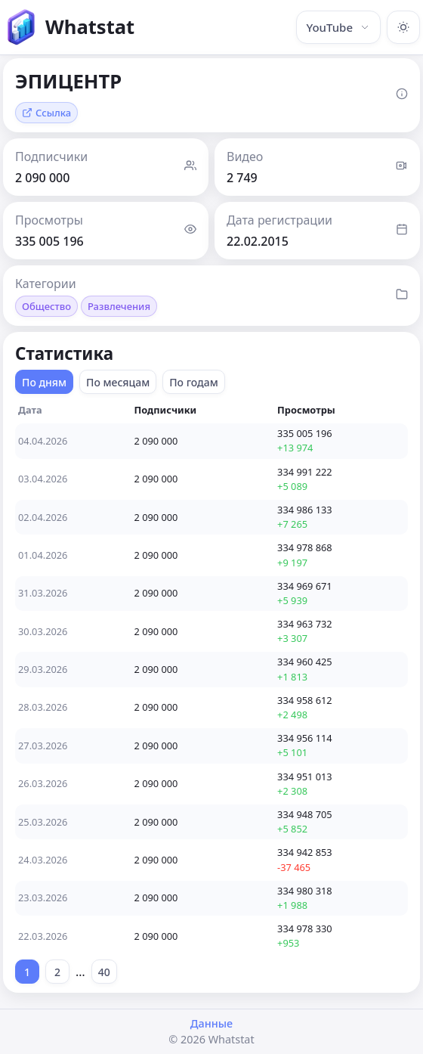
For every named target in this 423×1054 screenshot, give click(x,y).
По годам (193, 382)
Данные (211, 1023)
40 (104, 972)
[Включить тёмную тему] (403, 27)
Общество (46, 306)
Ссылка (46, 112)
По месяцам (118, 382)
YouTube (338, 27)
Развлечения (119, 306)
